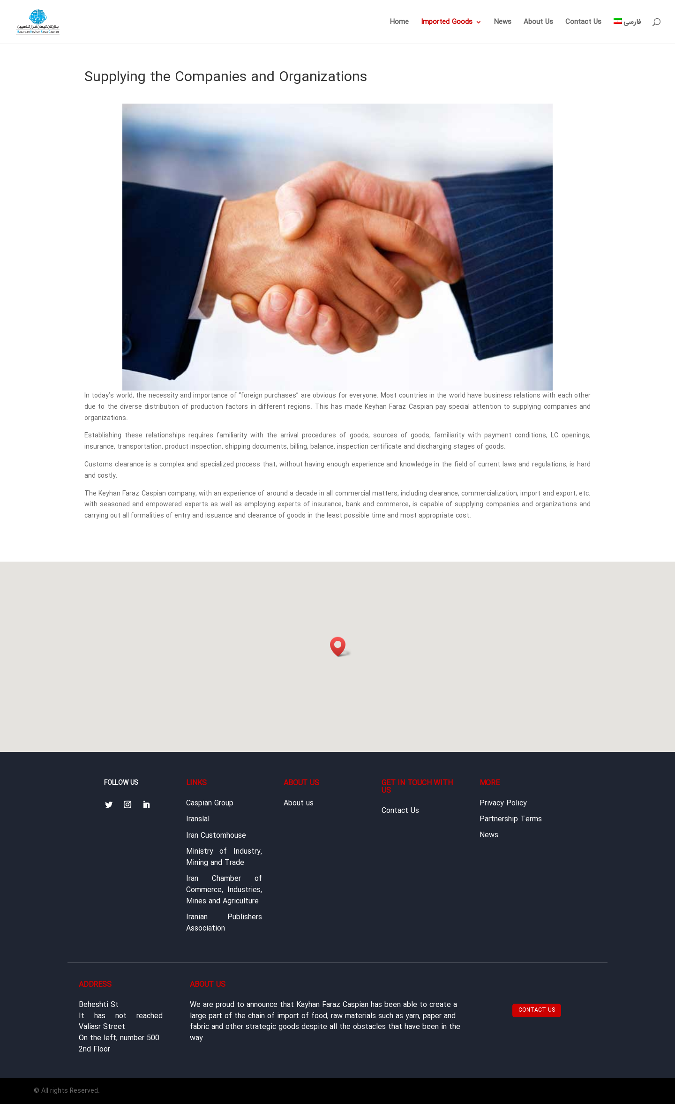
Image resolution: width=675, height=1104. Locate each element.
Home (399, 23)
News (502, 23)
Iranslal (198, 819)
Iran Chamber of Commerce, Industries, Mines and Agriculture (224, 890)
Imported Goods (446, 23)
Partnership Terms (511, 819)
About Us (538, 23)
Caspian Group (209, 803)
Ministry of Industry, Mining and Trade (224, 857)
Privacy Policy (503, 803)
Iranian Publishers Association (224, 923)
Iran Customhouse (216, 835)
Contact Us (583, 23)
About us (299, 803)
